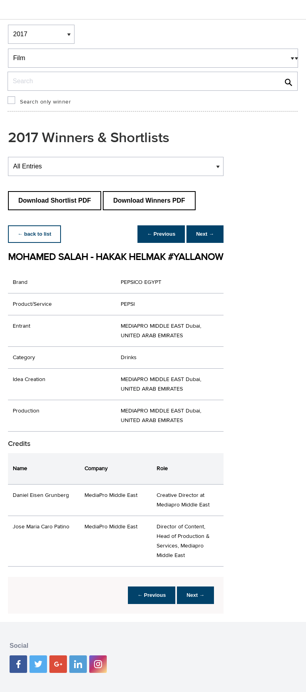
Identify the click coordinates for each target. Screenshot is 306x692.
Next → (205, 234)
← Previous (161, 234)
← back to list (34, 234)
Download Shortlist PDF (54, 200)
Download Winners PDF (149, 200)
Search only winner (45, 102)
